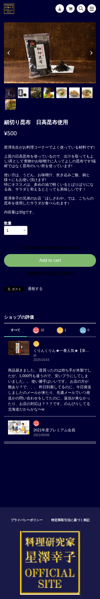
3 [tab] (36, 92)
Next (90, 53)
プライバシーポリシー (27, 520)
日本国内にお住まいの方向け (50, 273)
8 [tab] (10, 104)
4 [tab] (48, 92)
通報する (35, 288)
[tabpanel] (50, 53)
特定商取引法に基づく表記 (70, 520)
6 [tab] (74, 92)
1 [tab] (10, 92)
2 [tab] (23, 92)
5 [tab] (61, 92)
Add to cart (50, 260)
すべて (15, 330)
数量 (7, 223)
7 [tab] (87, 92)
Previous (9, 53)
